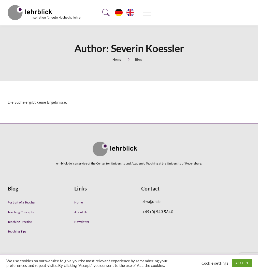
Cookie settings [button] (215, 263)
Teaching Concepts (21, 212)
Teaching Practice (20, 222)
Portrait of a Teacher (22, 202)
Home (78, 202)
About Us (80, 212)
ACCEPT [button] (242, 263)
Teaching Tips (17, 231)
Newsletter (81, 222)
